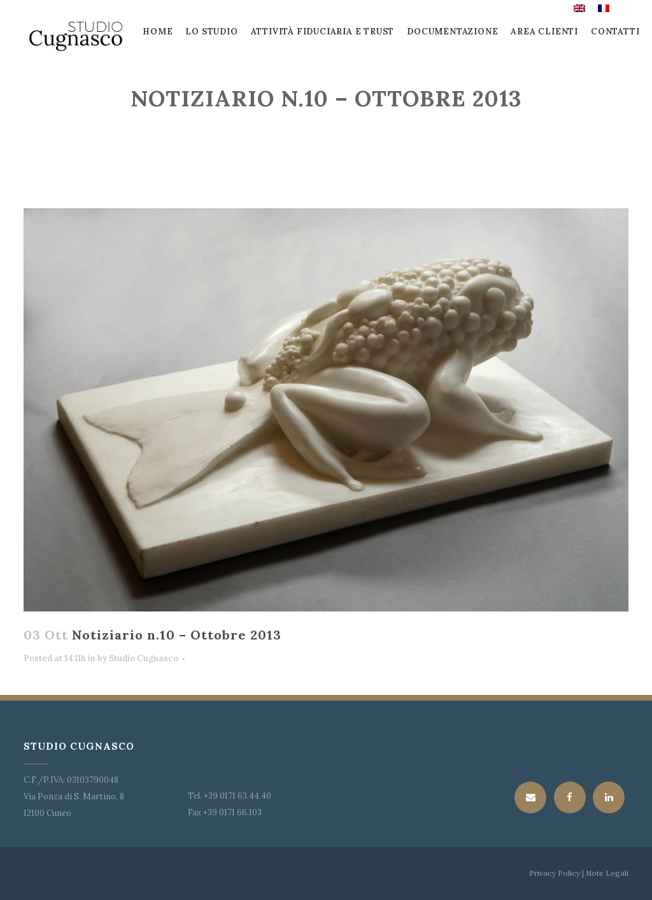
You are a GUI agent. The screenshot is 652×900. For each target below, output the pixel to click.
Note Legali (606, 873)
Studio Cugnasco (143, 658)
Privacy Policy (554, 873)
